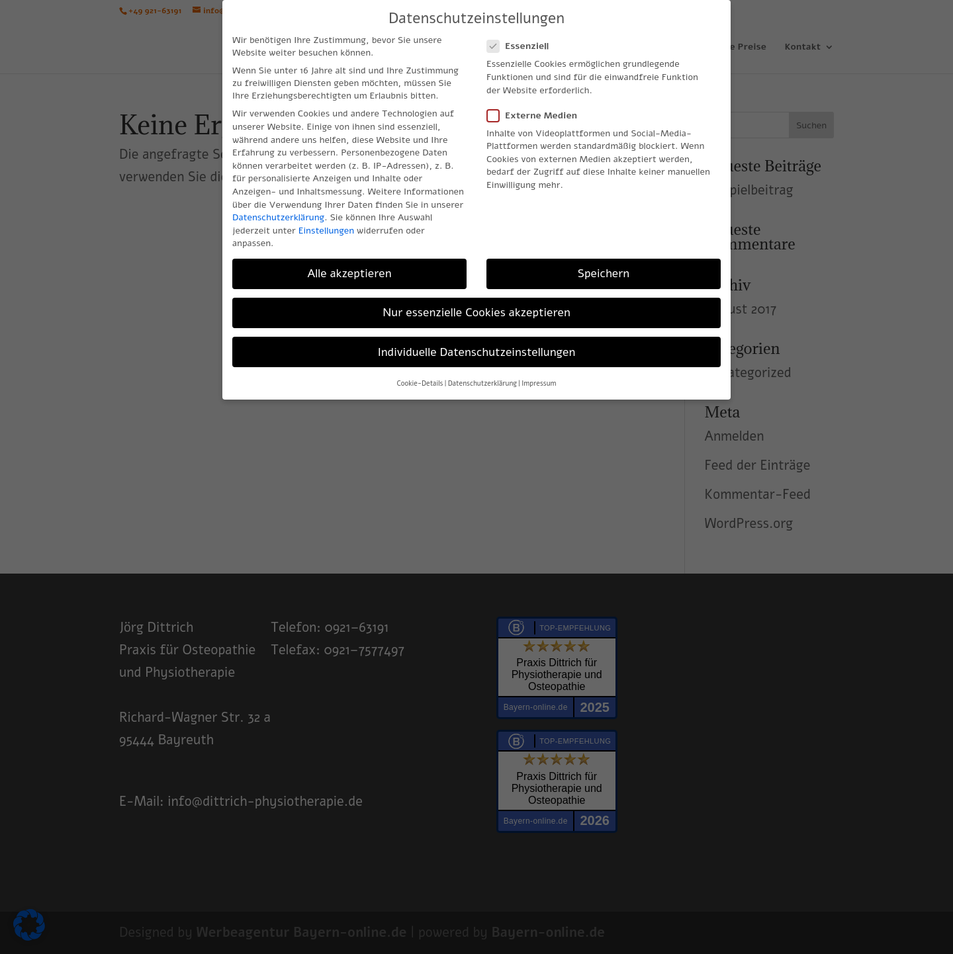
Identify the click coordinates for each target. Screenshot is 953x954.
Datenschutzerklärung (278, 217)
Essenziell (523, 46)
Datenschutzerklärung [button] (482, 383)
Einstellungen (326, 230)
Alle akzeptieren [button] (349, 273)
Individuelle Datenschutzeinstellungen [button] (477, 352)
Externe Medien (537, 115)
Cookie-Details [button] (419, 383)
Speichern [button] (603, 273)
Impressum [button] (539, 383)
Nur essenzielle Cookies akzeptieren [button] (476, 312)
